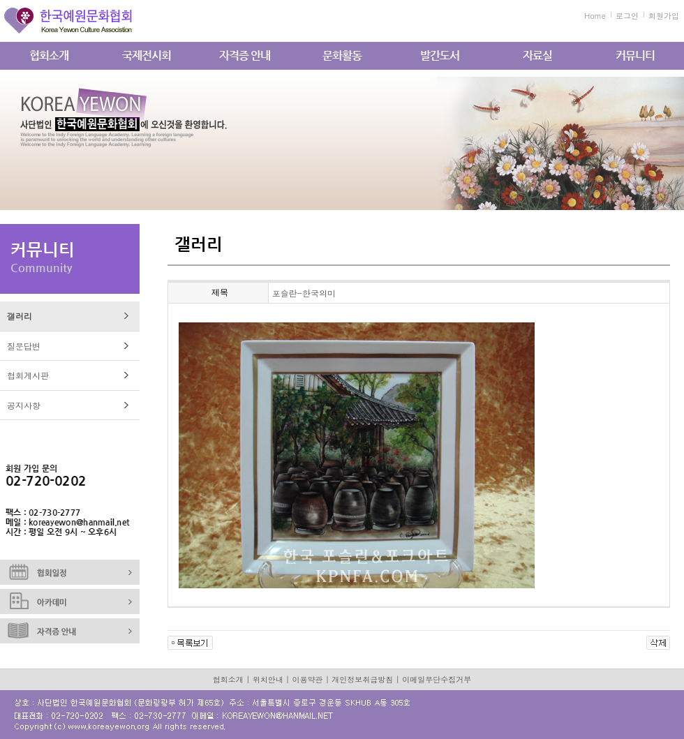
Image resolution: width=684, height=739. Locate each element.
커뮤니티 (635, 55)
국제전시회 (146, 55)
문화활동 (342, 55)
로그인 (627, 15)
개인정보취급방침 (362, 679)
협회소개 (48, 55)
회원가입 (663, 15)
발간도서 (439, 55)
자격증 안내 (244, 55)
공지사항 (23, 405)
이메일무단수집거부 (436, 679)
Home (595, 15)
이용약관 (307, 679)
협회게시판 (28, 375)
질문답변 (23, 346)
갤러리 (19, 316)
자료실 (537, 55)
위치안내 (268, 679)
